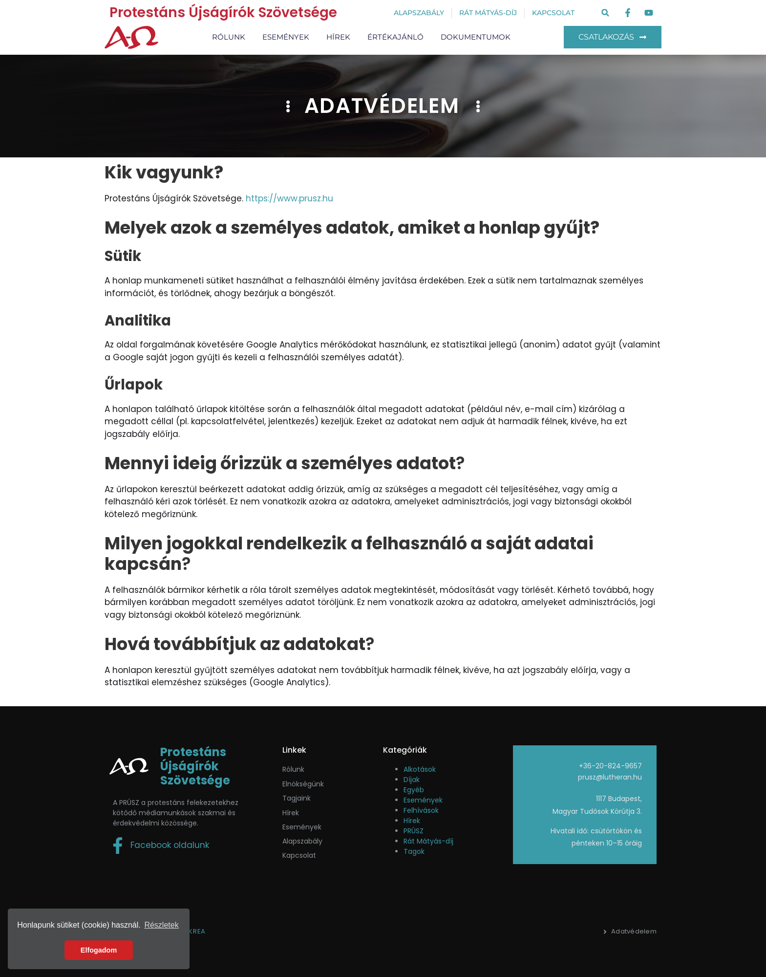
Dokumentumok (476, 37)
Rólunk (228, 37)
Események (285, 37)
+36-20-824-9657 (610, 766)
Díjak (412, 779)
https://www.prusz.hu (289, 198)
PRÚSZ (414, 831)
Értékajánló (395, 37)
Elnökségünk (303, 784)
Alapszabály (302, 841)
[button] (605, 13)
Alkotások (420, 769)
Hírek (338, 37)
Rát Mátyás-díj (428, 841)
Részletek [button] (161, 925)
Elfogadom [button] (99, 950)
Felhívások (421, 810)
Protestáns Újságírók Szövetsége (223, 12)
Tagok (414, 851)
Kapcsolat (299, 855)
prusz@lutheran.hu (610, 777)
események (301, 827)
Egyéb (414, 790)
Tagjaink (296, 798)
